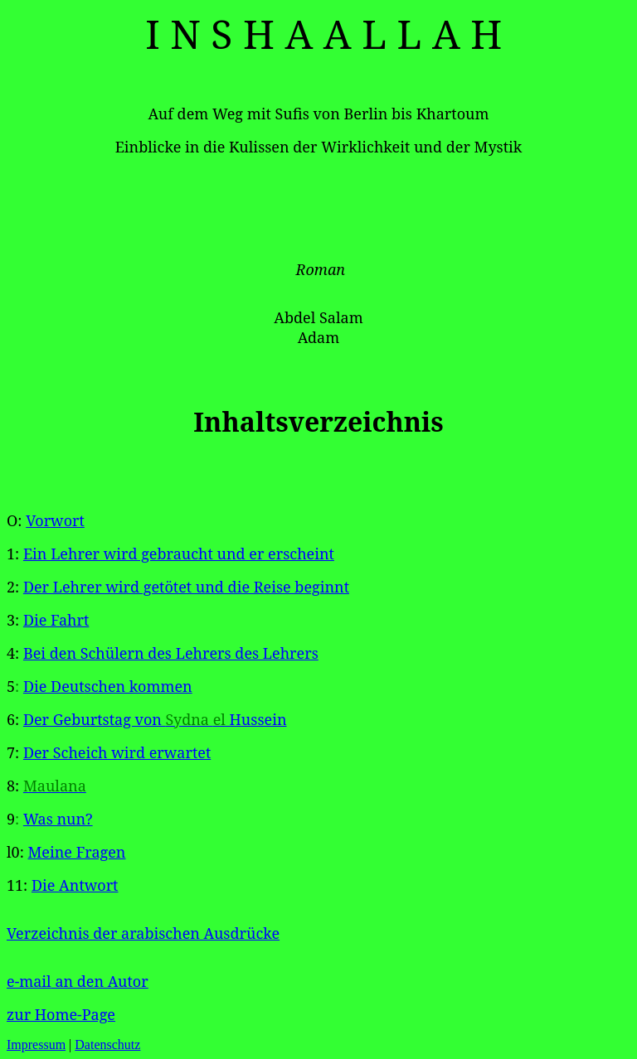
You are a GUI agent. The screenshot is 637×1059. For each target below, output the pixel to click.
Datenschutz (107, 1044)
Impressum (36, 1044)
